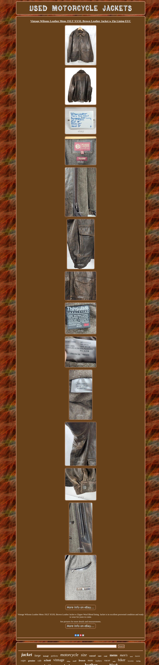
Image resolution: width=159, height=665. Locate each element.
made (114, 661)
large (38, 655)
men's (123, 655)
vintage (58, 660)
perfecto (54, 656)
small (74, 661)
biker (121, 660)
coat (105, 656)
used (131, 656)
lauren (137, 656)
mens (113, 655)
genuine (31, 661)
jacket (26, 654)
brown (82, 660)
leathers (98, 661)
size (84, 655)
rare (99, 656)
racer (107, 660)
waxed (92, 655)
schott (47, 660)
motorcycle (69, 655)
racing (138, 661)
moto (90, 660)
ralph (23, 660)
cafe (39, 660)
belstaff (46, 656)
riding (68, 661)
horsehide (131, 661)
